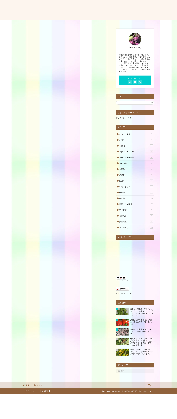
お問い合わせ (90, 23)
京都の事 (136, 163)
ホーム (59, 23)
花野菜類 (136, 215)
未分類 (136, 192)
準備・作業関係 (136, 204)
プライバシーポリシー (124, 118)
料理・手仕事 (136, 186)
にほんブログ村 (122, 278)
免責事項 (45, 391)
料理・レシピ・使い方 (111, 23)
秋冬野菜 (136, 210)
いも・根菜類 (136, 134)
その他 (136, 145)
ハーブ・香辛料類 (136, 157)
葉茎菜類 (136, 221)
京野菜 (136, 169)
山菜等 (136, 181)
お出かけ (136, 140)
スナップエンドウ (136, 151)
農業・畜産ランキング (123, 293)
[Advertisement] (132, 255)
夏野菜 (136, 175)
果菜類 (136, 198)
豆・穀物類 (136, 227)
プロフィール (73, 23)
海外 (42, 385)
